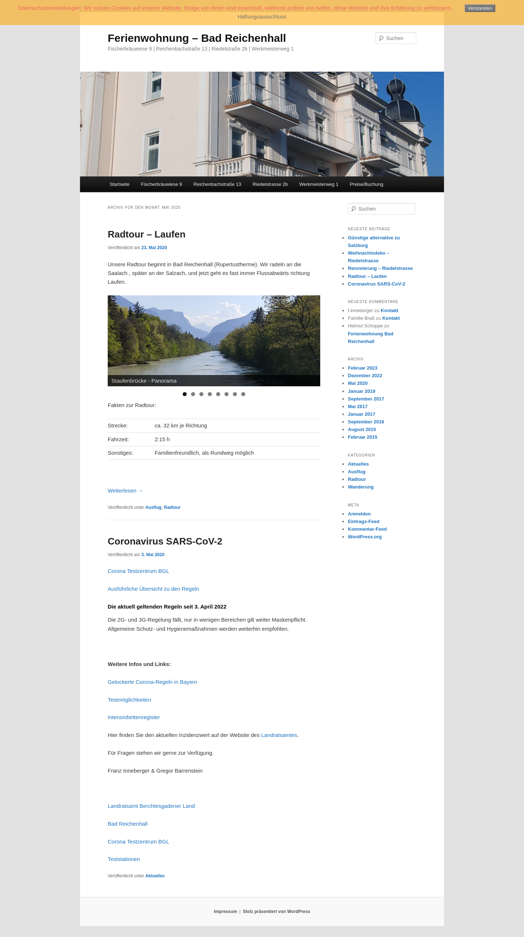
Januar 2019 (361, 391)
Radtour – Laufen (147, 234)
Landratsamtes (279, 735)
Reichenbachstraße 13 (217, 184)
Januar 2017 (361, 414)
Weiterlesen (125, 490)
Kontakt (389, 310)
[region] (214, 340)
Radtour (172, 507)
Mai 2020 (358, 383)
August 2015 (362, 429)
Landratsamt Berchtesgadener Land (151, 806)
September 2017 (366, 399)
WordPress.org (365, 536)
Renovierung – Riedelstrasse (380, 268)
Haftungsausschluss (262, 16)
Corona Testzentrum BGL (138, 571)
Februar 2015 (362, 437)
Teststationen (124, 859)
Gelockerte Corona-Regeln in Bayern (152, 682)
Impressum (225, 911)
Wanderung (361, 487)
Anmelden (359, 514)
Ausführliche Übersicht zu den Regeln (153, 589)
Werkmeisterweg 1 (318, 184)
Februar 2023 (362, 368)
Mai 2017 (358, 406)
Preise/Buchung (366, 184)
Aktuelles (154, 875)
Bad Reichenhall (127, 824)
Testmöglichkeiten (129, 700)
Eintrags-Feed (364, 521)
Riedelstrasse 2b (270, 184)
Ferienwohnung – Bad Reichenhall (197, 38)
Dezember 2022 (365, 375)
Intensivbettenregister (134, 717)
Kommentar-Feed (367, 529)
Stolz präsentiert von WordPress (276, 911)
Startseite (120, 184)
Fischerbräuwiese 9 (161, 184)
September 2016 (366, 421)
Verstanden (480, 8)
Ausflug (153, 507)
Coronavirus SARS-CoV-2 (165, 541)
